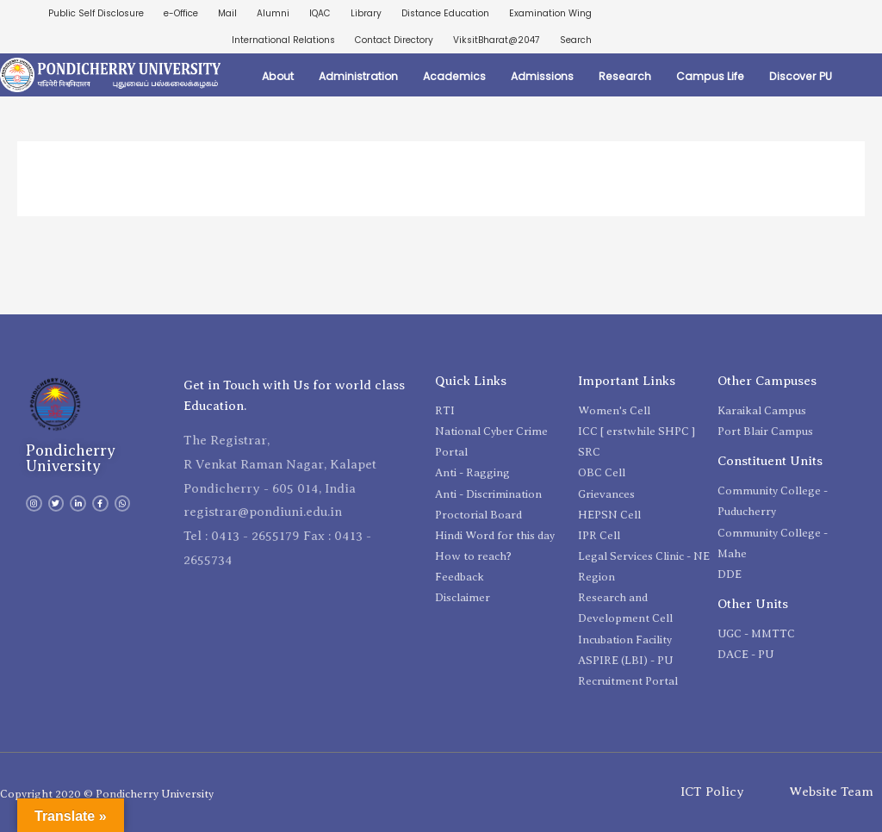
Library (366, 13)
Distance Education (445, 13)
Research (625, 76)
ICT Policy (712, 792)
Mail (227, 13)
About (278, 76)
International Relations (283, 40)
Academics (454, 76)
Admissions (542, 76)
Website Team (831, 792)
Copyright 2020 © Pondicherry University (107, 793)
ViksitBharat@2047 (496, 40)
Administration (358, 76)
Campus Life (710, 76)
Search (576, 40)
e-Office (181, 13)
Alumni (273, 13)
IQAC (320, 13)
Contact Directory (394, 40)
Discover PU (800, 76)
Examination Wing (550, 13)
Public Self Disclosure (96, 13)
